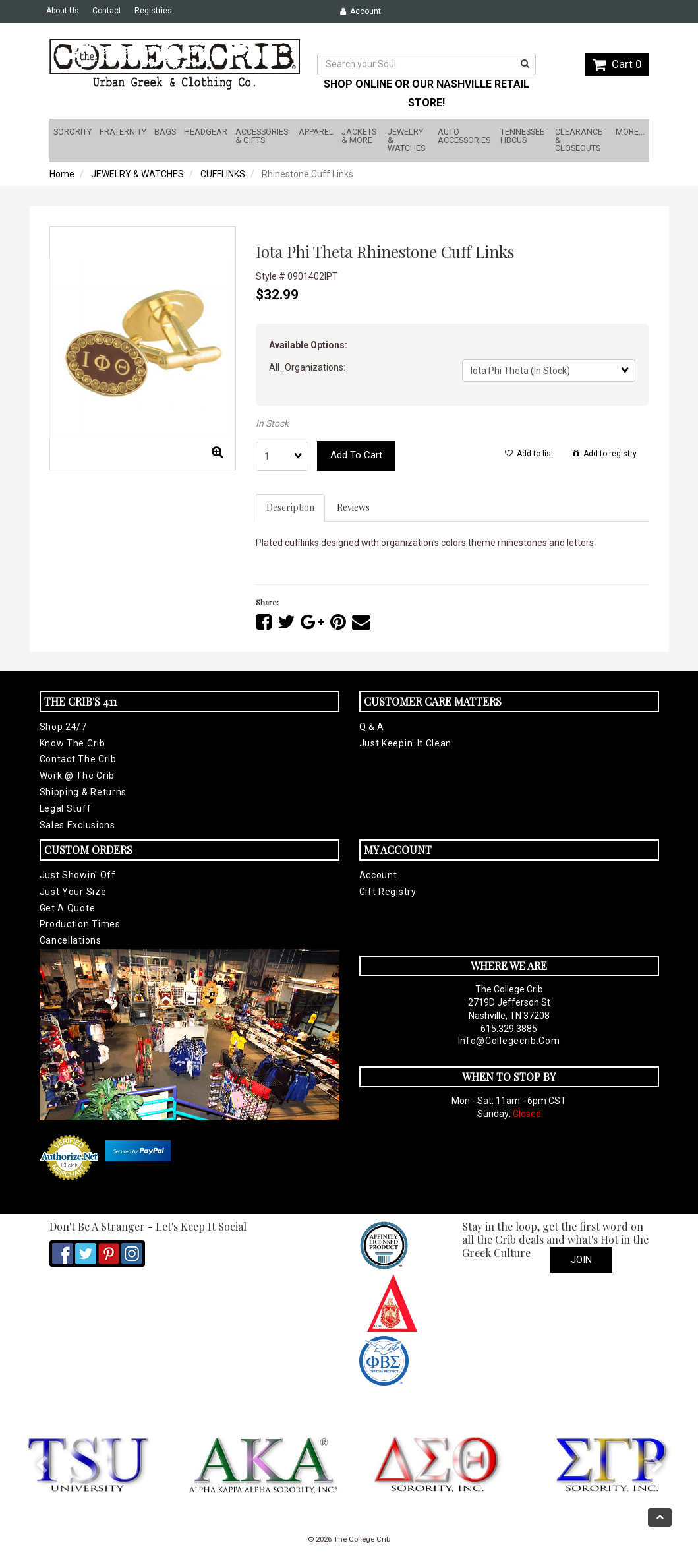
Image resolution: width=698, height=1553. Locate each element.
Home (61, 174)
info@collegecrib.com (509, 1040)
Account (360, 11)
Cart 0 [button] (617, 64)
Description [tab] (290, 507)
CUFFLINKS (222, 174)
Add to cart (356, 455)
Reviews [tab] (353, 507)
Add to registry (605, 453)
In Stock (272, 423)
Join (581, 1259)
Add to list (529, 453)
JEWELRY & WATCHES (137, 174)
